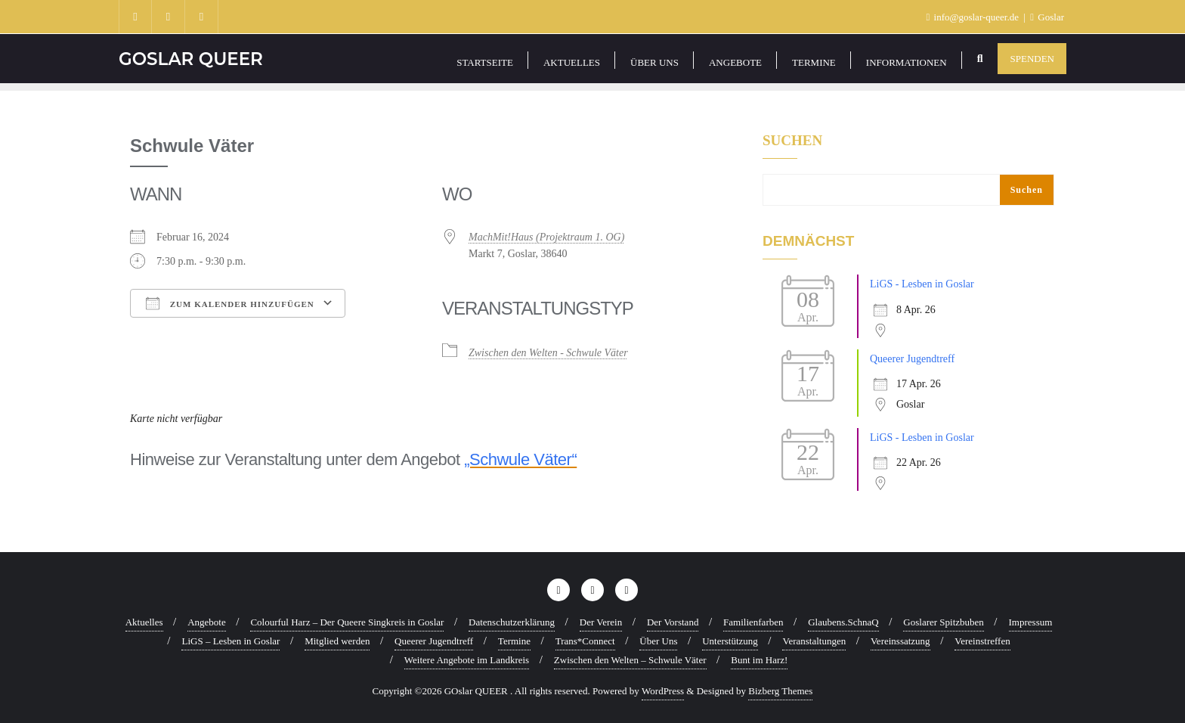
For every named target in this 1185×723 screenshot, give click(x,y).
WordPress (663, 691)
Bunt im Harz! (759, 660)
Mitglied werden (337, 641)
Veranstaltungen (814, 641)
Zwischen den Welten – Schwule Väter (630, 660)
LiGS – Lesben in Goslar (230, 641)
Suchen (792, 140)
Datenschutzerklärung (512, 622)
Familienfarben (753, 622)
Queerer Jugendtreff (912, 359)
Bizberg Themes (780, 691)
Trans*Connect (585, 641)
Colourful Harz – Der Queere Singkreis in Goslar (347, 622)
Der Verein (601, 622)
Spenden (1032, 58)
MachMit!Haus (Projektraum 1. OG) (546, 237)
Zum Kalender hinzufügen (230, 303)
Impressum (1031, 622)
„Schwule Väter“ (520, 459)
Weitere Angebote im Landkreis (466, 660)
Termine (514, 641)
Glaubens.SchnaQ (843, 622)
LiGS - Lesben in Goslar (922, 284)
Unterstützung (730, 641)
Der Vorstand (673, 622)
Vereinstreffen (982, 641)
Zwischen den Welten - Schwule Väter (548, 352)
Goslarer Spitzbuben (943, 622)
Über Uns (658, 641)
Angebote (206, 622)
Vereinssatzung (900, 641)
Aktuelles (144, 622)
